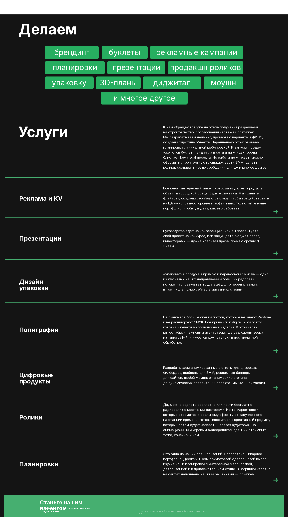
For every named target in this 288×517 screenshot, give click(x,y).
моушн (223, 82)
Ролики (31, 417)
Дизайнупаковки (34, 285)
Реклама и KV (41, 198)
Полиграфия (38, 330)
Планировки (38, 464)
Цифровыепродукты (36, 378)
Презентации (40, 238)
